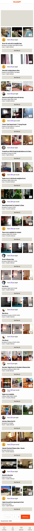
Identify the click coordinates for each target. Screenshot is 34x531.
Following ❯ (25, 516)
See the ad (17, 50)
